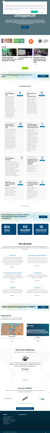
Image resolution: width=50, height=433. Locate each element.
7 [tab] (27, 405)
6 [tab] (26, 405)
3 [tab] (22, 405)
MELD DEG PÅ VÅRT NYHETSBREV (43, 76)
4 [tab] (23, 405)
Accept (34, 11)
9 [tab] (30, 405)
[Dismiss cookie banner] (45, 3)
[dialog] (25, 8)
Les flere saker (25, 68)
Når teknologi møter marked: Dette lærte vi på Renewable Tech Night (9, 59)
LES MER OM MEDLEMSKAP (43, 307)
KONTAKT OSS (43, 216)
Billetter (42, 126)
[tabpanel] (25, 367)
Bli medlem (25, 27)
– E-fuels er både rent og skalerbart (25, 58)
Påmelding (20, 95)
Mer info (20, 126)
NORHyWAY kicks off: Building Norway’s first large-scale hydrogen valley (39, 60)
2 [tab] (21, 405)
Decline (42, 11)
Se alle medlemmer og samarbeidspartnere (25, 410)
